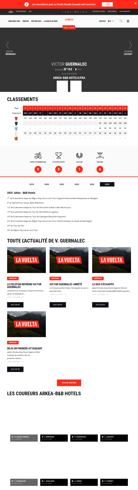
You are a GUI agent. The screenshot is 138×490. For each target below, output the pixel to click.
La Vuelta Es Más (50, 21)
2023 (77, 184)
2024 (92, 184)
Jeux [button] (30, 11)
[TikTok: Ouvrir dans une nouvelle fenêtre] (70, 11)
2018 (31, 184)
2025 (107, 184)
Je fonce (107, 4)
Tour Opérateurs (124, 11)
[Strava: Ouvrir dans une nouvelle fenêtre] (73, 11)
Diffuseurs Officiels (99, 11)
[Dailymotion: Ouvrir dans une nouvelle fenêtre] (83, 11)
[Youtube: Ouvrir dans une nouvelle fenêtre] (75, 11)
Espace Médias (112, 11)
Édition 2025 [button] (36, 21)
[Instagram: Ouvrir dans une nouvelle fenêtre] (67, 11)
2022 (62, 184)
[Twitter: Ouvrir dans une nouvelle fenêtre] (65, 11)
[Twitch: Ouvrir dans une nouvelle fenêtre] (78, 11)
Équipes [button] (26, 21)
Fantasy (102, 21)
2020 (46, 184)
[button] (111, 21)
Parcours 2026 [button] (14, 21)
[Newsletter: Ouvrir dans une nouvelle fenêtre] (86, 11)
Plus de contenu (69, 383)
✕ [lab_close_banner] (135, 3)
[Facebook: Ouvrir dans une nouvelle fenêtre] (62, 11)
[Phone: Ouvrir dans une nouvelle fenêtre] (80, 11)
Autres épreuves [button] (21, 11)
